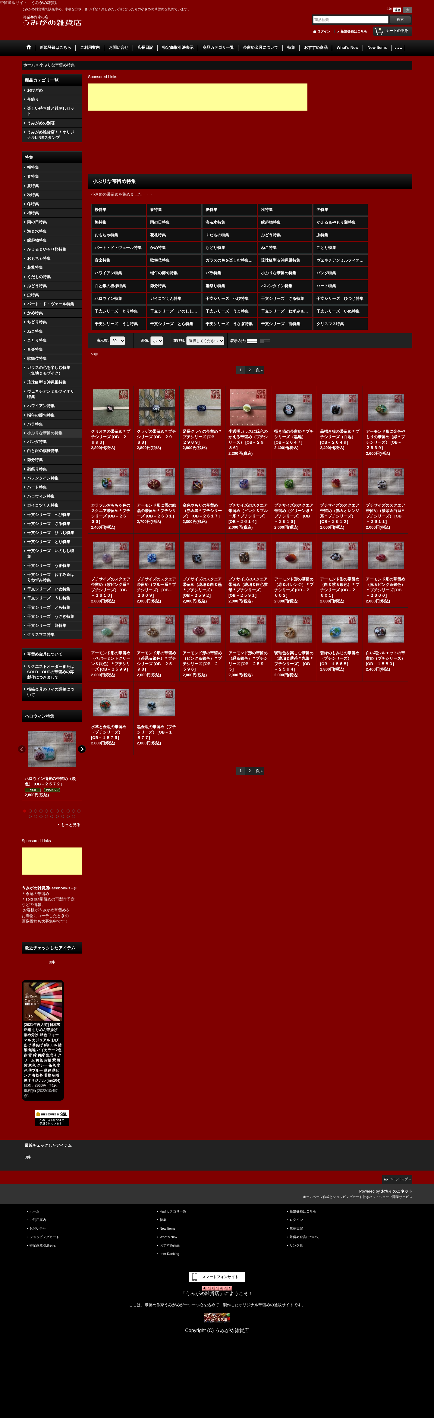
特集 (163, 1219)
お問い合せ (38, 1228)
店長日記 (296, 1228)
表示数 (103, 341)
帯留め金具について (44, 654)
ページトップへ (400, 1179)
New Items (167, 1228)
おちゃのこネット (396, 1191)
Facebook (63, 888)
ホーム (34, 1211)
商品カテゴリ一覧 (173, 1211)
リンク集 (296, 1245)
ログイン (323, 31)
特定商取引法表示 (43, 1245)
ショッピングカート (44, 1237)
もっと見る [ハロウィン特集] (70, 824)
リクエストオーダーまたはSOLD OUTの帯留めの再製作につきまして (50, 672)
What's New (169, 1237)
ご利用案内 (38, 1219)
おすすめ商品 (170, 1245)
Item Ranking (169, 1254)
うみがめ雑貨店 (35, 888)
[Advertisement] (52, 861)
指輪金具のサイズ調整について (50, 692)
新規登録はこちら (354, 31)
